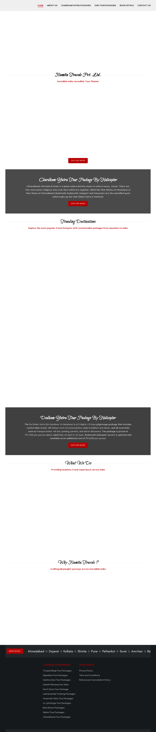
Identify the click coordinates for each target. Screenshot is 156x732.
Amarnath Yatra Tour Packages (58, 674)
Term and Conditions (89, 651)
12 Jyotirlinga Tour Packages (57, 679)
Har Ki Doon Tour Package (55, 665)
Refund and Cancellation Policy (95, 656)
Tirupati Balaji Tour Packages (57, 646)
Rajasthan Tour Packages (55, 651)
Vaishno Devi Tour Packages (57, 656)
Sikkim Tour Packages (53, 688)
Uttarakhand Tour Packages (56, 692)
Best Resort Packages (54, 683)
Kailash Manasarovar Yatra (56, 660)
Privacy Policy (86, 646)
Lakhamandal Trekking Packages (59, 669)
